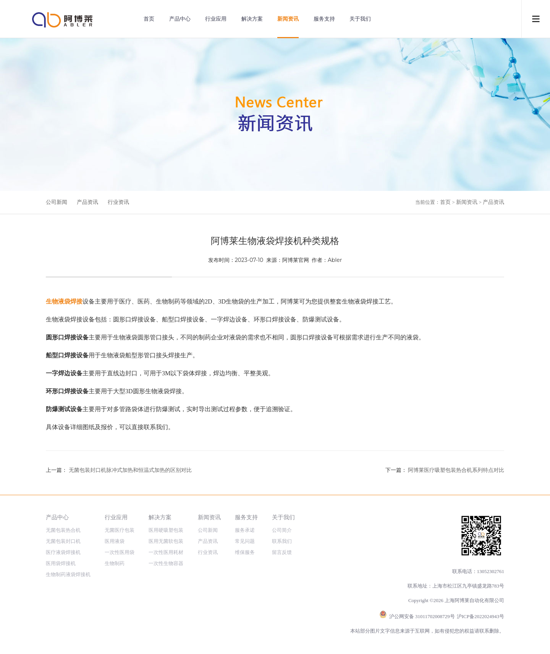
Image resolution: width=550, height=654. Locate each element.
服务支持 (324, 19)
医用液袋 (115, 541)
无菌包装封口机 (63, 541)
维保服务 (245, 552)
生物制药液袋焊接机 (68, 574)
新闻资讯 (288, 19)
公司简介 (282, 530)
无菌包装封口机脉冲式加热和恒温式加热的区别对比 (130, 470)
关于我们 (360, 19)
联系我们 (282, 541)
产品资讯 (87, 202)
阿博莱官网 (295, 260)
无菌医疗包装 (119, 530)
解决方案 (252, 19)
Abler (335, 260)
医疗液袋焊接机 (63, 552)
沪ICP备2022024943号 (480, 616)
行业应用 (215, 19)
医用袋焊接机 (61, 563)
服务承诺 (245, 530)
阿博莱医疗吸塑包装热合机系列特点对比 (456, 470)
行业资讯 (118, 202)
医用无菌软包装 (166, 541)
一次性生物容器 (166, 563)
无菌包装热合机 (63, 530)
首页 (149, 19)
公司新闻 (56, 202)
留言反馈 (282, 552)
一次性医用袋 (119, 552)
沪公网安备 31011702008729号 (422, 616)
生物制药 (115, 563)
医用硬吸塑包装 (166, 530)
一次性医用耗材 (166, 552)
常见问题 (245, 541)
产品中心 (180, 19)
